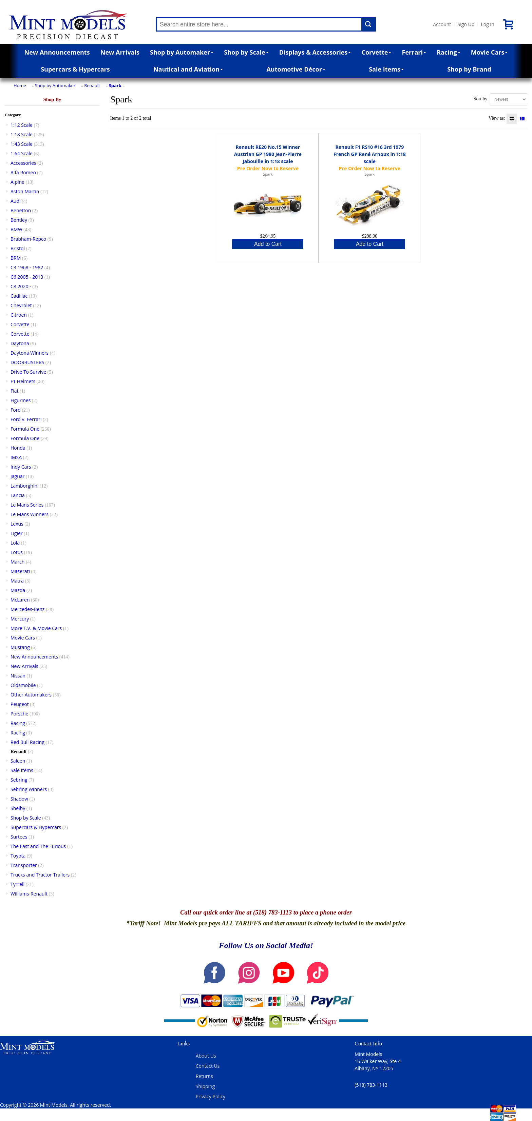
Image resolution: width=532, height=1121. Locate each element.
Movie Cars (489, 52)
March (17, 561)
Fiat (15, 391)
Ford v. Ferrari (26, 419)
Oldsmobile (23, 685)
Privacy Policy (210, 1096)
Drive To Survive (28, 372)
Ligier (17, 533)
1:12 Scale (22, 125)
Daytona (20, 343)
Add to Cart (268, 244)
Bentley (19, 220)
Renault (92, 85)
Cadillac (19, 296)
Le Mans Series (27, 504)
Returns (204, 1076)
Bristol (18, 248)
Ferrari (414, 52)
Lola (15, 542)
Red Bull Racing (27, 742)
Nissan (18, 675)
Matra (17, 580)
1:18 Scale (22, 134)
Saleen (18, 761)
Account (442, 24)
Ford (16, 410)
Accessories (23, 163)
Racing (448, 52)
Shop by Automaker (181, 52)
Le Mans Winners (30, 514)
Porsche (19, 713)
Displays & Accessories (315, 52)
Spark (115, 85)
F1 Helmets (23, 381)
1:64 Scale (22, 153)
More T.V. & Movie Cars (36, 628)
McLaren (20, 599)
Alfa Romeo (23, 172)
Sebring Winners (29, 789)
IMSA (16, 457)
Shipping (205, 1086)
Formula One (25, 429)
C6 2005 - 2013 (27, 277)
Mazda (18, 590)
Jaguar (17, 476)
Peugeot (20, 704)
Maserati (20, 571)
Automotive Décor (295, 69)
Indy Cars (21, 467)
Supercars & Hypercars (75, 69)
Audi (16, 201)
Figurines (21, 400)
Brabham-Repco (28, 239)
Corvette (376, 52)
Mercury (20, 618)
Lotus (17, 552)
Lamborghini (25, 486)
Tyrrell (17, 884)
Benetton (21, 210)
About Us (206, 1056)
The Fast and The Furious (38, 846)
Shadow (19, 798)
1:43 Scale (22, 144)
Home (20, 85)
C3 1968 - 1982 (27, 267)
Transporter (24, 865)
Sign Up (465, 24)
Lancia (18, 495)
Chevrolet (21, 305)
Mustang (20, 647)
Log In (487, 24)
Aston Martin (25, 191)
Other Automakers (31, 694)
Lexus (17, 523)
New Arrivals (119, 52)
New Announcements (57, 52)
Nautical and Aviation (188, 69)
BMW (16, 229)
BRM (16, 258)
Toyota (18, 855)
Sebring (19, 779)
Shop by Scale (246, 52)
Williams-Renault (29, 893)
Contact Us (208, 1066)
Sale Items (386, 69)
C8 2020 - (21, 286)
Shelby (18, 808)
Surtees (19, 836)
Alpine (17, 182)
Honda (18, 448)
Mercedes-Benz (27, 609)
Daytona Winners (30, 353)
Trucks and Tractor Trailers (40, 874)
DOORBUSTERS (27, 362)
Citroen (19, 315)
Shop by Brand (469, 69)
